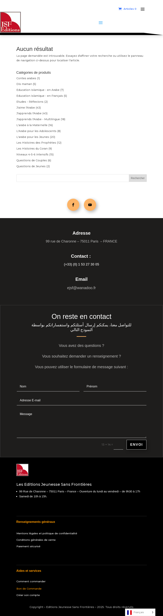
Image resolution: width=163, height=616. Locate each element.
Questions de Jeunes (31, 166)
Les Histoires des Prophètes (36, 142)
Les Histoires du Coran (32, 148)
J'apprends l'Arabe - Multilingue (38, 119)
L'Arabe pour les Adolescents (36, 131)
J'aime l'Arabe (25, 107)
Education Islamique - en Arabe (37, 90)
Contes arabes (26, 78)
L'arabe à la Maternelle (31, 125)
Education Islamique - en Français (39, 96)
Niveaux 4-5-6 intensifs (32, 154)
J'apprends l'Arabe (29, 113)
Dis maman (24, 84)
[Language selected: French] (140, 612)
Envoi (136, 444)
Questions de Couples (31, 160)
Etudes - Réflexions (29, 101)
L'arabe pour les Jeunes (32, 137)
